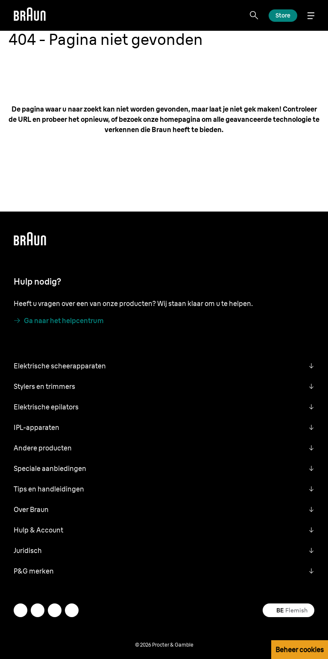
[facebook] (55, 610)
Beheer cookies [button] (299, 649)
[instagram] (20, 610)
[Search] (254, 15)
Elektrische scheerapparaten (60, 366)
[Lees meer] (283, 15)
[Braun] (30, 15)
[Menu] (311, 15)
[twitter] (37, 610)
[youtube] (72, 610)
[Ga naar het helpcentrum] (59, 320)
